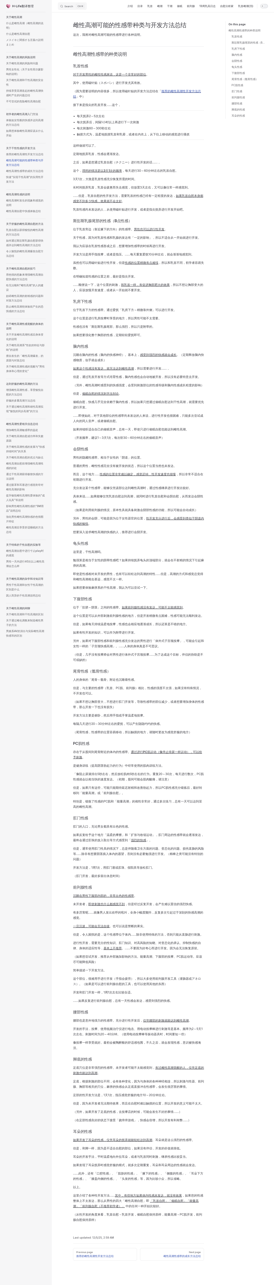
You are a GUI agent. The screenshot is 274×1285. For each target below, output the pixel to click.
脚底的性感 (238, 109)
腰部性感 (237, 103)
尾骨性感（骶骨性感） (245, 79)
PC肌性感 (237, 85)
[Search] (72, 6)
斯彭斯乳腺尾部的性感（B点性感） (248, 42)
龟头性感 (237, 66)
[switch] (264, 6)
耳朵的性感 (238, 115)
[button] (26, 17)
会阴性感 (237, 60)
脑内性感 (237, 54)
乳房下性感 (238, 48)
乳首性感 (237, 36)
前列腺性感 (238, 97)
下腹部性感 (238, 73)
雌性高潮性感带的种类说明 (244, 30)
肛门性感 (237, 91)
